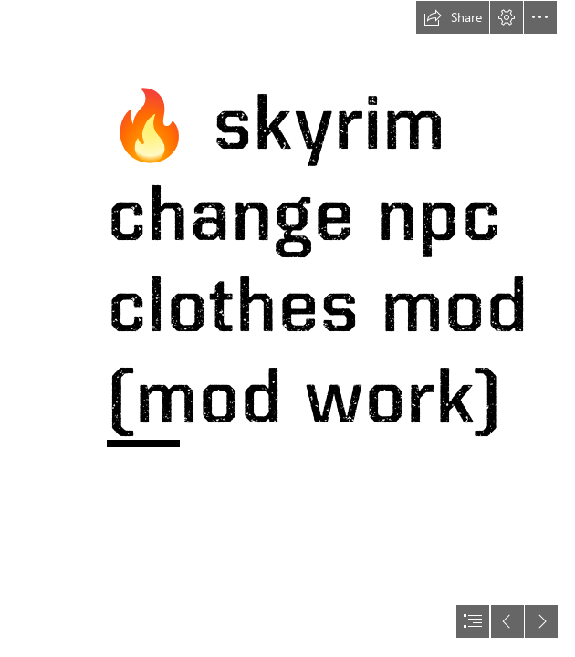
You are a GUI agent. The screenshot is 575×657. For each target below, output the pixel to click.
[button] (452, 17)
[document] (287, 328)
